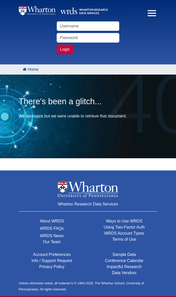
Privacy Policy (52, 267)
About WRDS (52, 221)
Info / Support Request (51, 260)
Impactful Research (124, 267)
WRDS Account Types (124, 233)
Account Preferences (52, 254)
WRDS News (51, 236)
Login (65, 49)
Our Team (52, 242)
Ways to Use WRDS (124, 221)
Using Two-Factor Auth (124, 227)
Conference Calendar (124, 260)
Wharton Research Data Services (88, 204)
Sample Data (124, 254)
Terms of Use (124, 239)
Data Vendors (124, 273)
